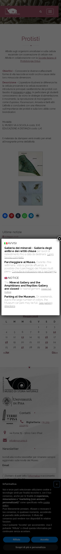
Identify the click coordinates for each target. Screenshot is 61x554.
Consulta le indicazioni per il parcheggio (34, 271)
